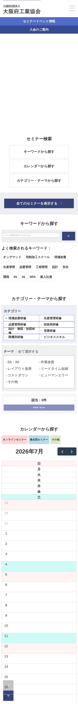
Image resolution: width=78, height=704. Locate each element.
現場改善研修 (15, 318)
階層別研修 (14, 337)
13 (6, 656)
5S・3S (12, 362)
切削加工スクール (38, 257)
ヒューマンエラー (53, 375)
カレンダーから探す (39, 166)
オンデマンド (12, 257)
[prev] (62, 451)
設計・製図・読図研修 (20, 331)
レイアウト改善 (19, 368)
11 (6, 636)
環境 (6, 277)
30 (6, 523)
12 (6, 646)
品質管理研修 (15, 324)
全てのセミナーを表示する (36, 203)
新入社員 (46, 277)
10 (6, 626)
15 (6, 677)
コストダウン (17, 375)
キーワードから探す (39, 152)
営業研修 (48, 330)
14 (6, 666)
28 (6, 503)
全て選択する (27, 351)
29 (6, 513)
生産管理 (9, 267)
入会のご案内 (39, 29)
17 (6, 697)
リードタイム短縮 (53, 368)
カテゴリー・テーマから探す (39, 180)
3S (23, 277)
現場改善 (60, 257)
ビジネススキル (53, 337)
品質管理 (25, 267)
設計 (55, 267)
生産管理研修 (51, 318)
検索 (68, 236)
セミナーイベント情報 (39, 21)
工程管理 (42, 267)
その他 (12, 382)
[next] (71, 451)
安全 (65, 267)
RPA (33, 277)
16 (6, 687)
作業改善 (46, 362)
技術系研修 (49, 324)
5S (15, 277)
